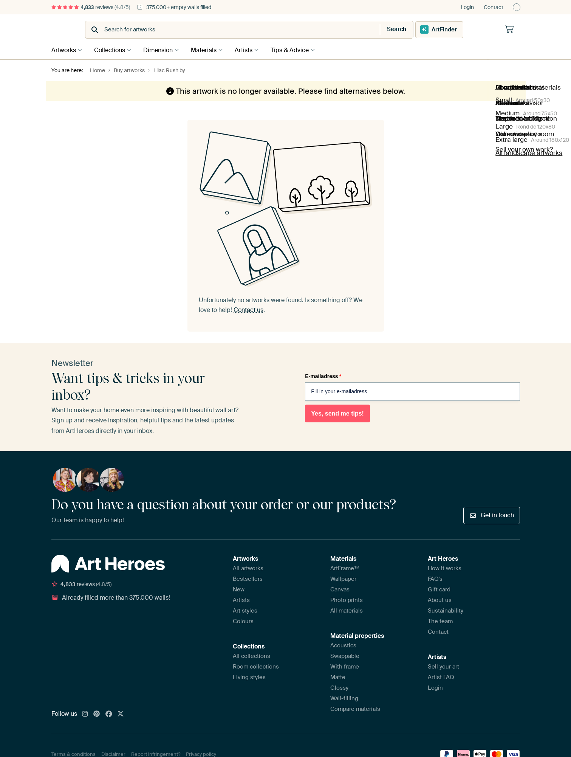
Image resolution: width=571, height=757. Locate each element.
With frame (344, 666)
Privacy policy (201, 753)
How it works (444, 568)
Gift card (439, 589)
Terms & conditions (73, 753)
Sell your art (443, 666)
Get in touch (491, 514)
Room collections (256, 666)
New (238, 589)
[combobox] (267, 29)
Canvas (340, 589)
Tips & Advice (299, 50)
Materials (209, 50)
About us (440, 599)
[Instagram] (85, 713)
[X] (120, 713)
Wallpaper (343, 578)
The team (440, 621)
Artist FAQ (441, 677)
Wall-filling (344, 698)
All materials (346, 610)
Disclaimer (113, 753)
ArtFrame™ (345, 568)
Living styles (249, 677)
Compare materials (355, 708)
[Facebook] (109, 713)
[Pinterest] (97, 713)
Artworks (63, 50)
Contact (493, 7)
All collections (251, 655)
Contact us (248, 309)
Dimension (161, 50)
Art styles (245, 610)
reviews (90, 7)
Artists (251, 50)
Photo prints (346, 599)
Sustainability (445, 610)
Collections (111, 50)
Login (467, 7)
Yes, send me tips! (337, 413)
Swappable (344, 655)
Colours (243, 621)
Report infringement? (155, 753)
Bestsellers (248, 578)
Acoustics (343, 645)
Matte (337, 677)
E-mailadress (323, 375)
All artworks (248, 568)
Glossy (339, 687)
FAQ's (435, 578)
